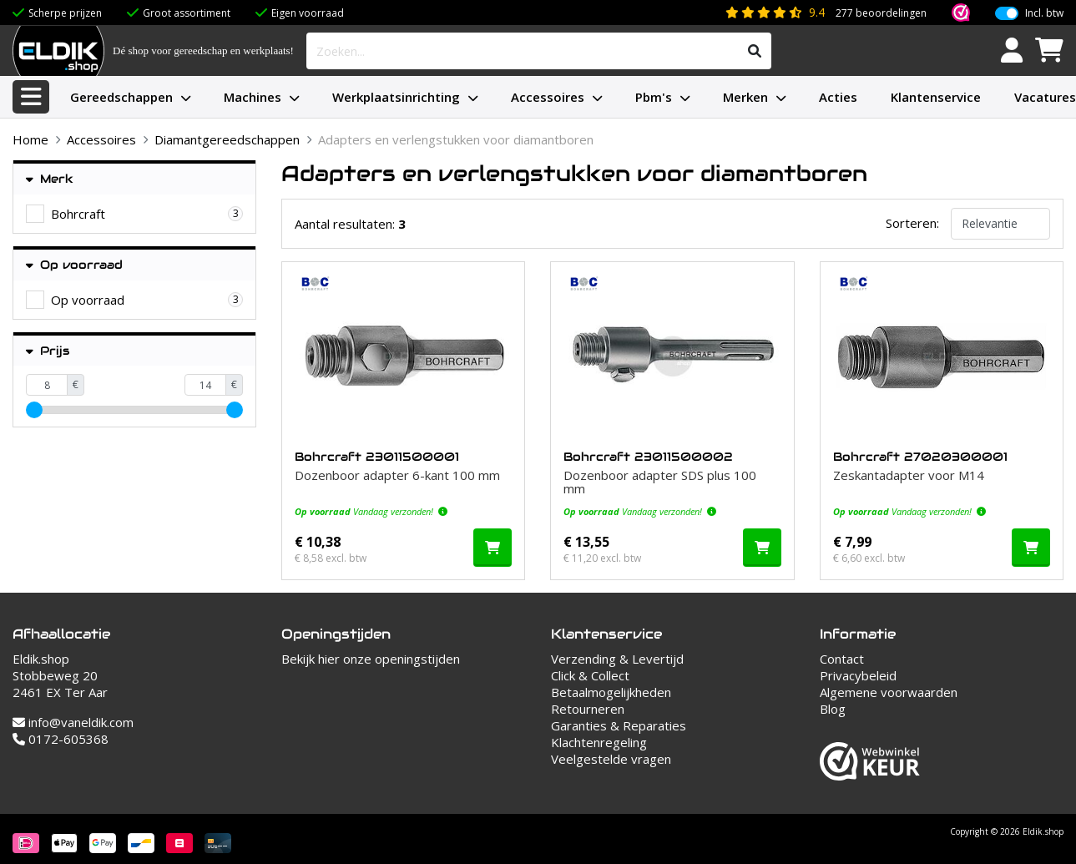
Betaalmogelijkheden (611, 692)
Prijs (47, 351)
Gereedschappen (121, 96)
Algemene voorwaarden (888, 692)
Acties (838, 96)
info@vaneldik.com (73, 722)
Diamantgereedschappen (227, 139)
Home (30, 139)
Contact (842, 658)
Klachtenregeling (599, 742)
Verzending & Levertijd (617, 658)
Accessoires (547, 96)
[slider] (34, 410)
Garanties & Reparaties (618, 725)
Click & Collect (590, 675)
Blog (833, 708)
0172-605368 (61, 738)
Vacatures (1045, 96)
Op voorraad (74, 265)
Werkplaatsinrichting (396, 96)
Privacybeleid (858, 675)
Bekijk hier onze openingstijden (370, 658)
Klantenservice (936, 96)
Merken (745, 96)
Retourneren (587, 708)
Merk (49, 179)
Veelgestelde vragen (611, 758)
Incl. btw (1044, 13)
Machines (252, 96)
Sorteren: (912, 223)
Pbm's (653, 96)
